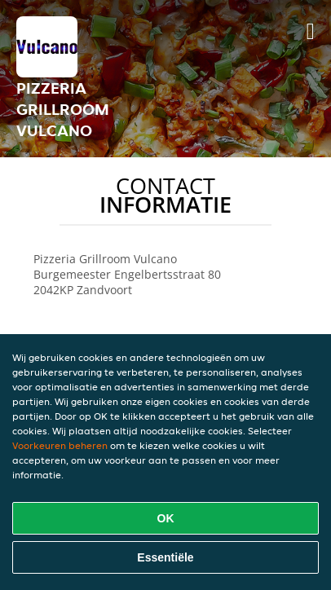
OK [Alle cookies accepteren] (165, 518)
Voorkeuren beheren (60, 445)
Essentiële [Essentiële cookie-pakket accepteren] (165, 557)
